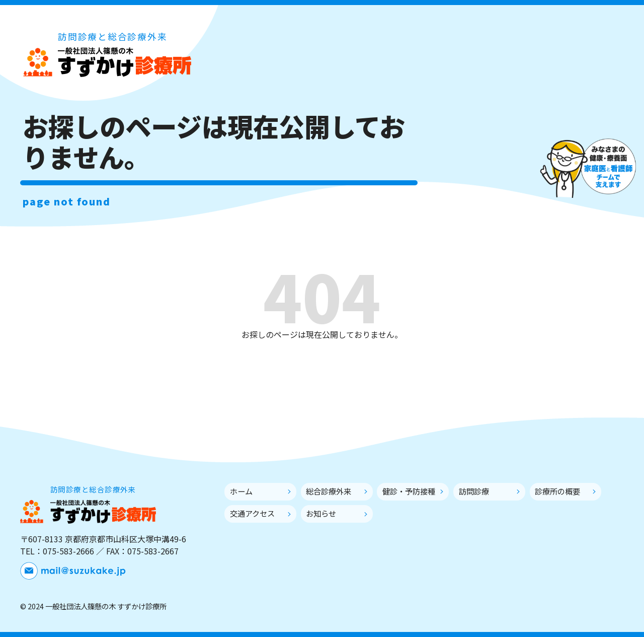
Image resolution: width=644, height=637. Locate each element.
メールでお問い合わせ (558, 56)
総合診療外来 (328, 491)
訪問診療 (474, 491)
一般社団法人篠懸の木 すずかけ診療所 (107, 62)
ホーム (241, 491)
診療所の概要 (557, 491)
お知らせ (321, 513)
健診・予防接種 (408, 491)
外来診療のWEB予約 (558, 85)
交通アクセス (252, 513)
